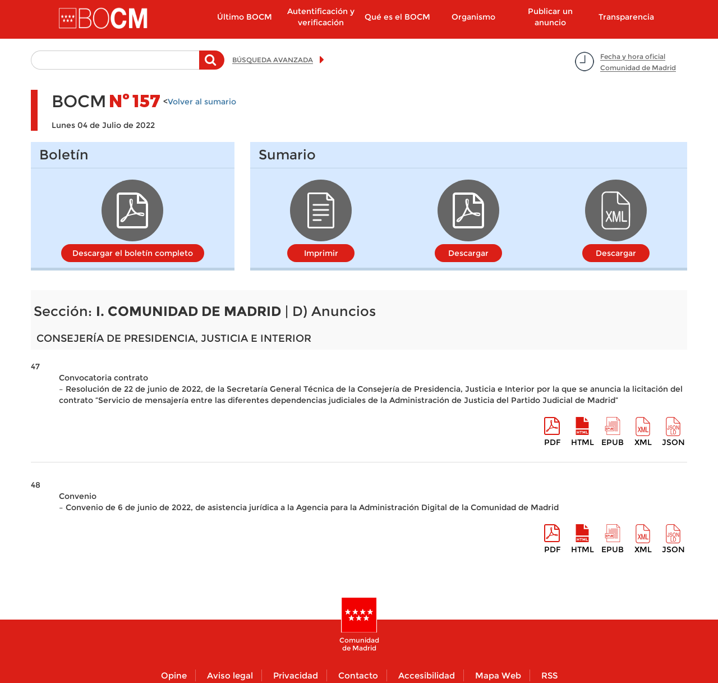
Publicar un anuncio (550, 16)
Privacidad (295, 675)
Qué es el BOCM (397, 17)
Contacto (358, 675)
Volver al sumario (202, 102)
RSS (549, 675)
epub (612, 442)
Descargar (468, 253)
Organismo (473, 17)
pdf (552, 442)
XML (643, 442)
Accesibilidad (426, 675)
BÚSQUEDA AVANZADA (272, 60)
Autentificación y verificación (321, 16)
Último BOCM (244, 17)
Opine (174, 675)
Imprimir (321, 253)
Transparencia (626, 17)
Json (673, 442)
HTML (582, 442)
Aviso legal (230, 675)
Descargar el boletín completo (132, 253)
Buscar (211, 65)
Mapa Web (498, 675)
